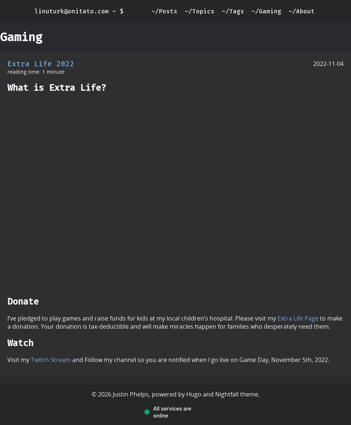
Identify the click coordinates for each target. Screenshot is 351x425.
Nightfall (227, 394)
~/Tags (233, 11)
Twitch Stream (51, 360)
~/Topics (199, 11)
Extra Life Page (298, 318)
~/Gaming (266, 11)
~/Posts (164, 11)
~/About (302, 11)
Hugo (193, 394)
